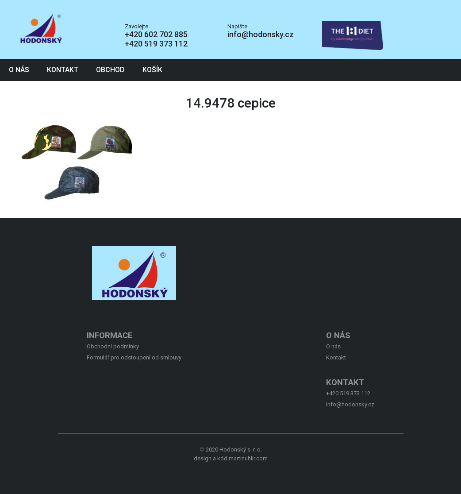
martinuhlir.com (248, 458)
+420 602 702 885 (156, 34)
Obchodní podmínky (113, 346)
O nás (19, 70)
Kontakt (62, 70)
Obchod (110, 70)
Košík (152, 70)
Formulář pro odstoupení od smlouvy (134, 357)
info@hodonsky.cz (260, 34)
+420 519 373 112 (156, 43)
